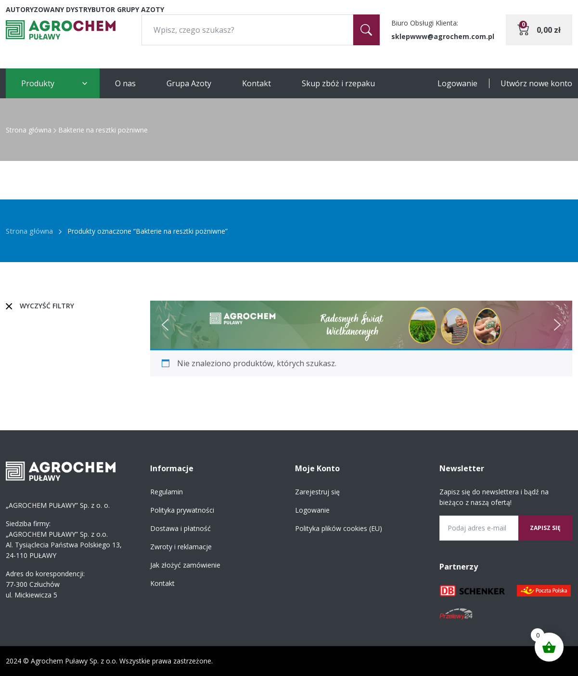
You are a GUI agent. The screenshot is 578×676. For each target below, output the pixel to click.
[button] (165, 324)
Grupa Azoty (189, 83)
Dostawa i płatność (180, 528)
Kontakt (256, 83)
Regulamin (166, 491)
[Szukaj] (366, 29)
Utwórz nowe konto (536, 83)
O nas (125, 83)
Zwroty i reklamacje (181, 546)
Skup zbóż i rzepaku (338, 83)
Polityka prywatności (182, 510)
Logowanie (457, 83)
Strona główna (28, 129)
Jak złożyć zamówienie (185, 565)
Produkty (37, 83)
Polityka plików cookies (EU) (338, 528)
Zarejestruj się (317, 491)
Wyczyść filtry (47, 305)
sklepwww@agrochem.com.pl (442, 36)
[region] (361, 325)
